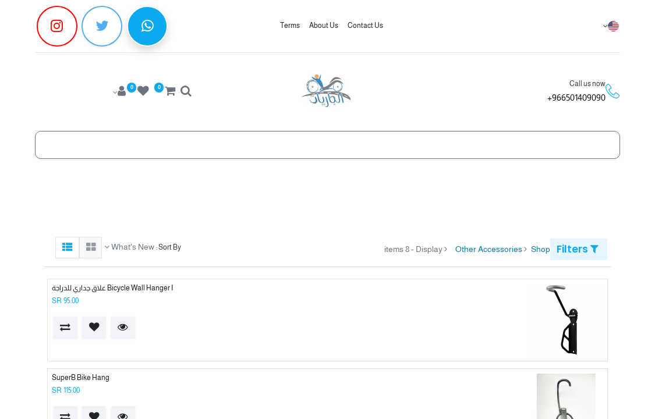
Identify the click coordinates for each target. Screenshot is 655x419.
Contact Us (365, 26)
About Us (323, 26)
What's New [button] (131, 246)
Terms (290, 26)
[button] (123, 327)
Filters (578, 249)
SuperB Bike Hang (80, 378)
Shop (540, 249)
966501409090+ (576, 97)
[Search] (185, 92)
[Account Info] (118, 92)
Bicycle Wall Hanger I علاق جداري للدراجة (112, 288)
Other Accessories (488, 249)
